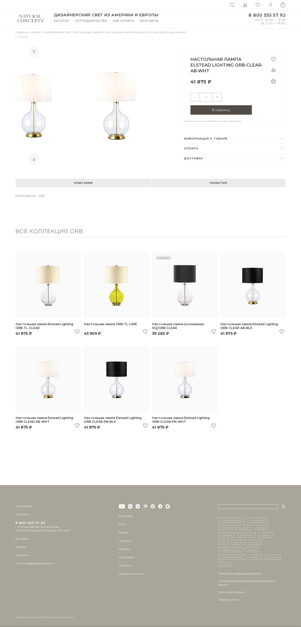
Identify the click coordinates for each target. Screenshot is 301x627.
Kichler (251, 549)
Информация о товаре (205, 138)
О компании (23, 506)
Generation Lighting (232, 557)
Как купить (123, 21)
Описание (83, 183)
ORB (42, 195)
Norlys (255, 542)
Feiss (223, 542)
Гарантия (218, 183)
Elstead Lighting (25, 195)
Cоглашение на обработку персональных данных (247, 582)
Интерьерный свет (58, 32)
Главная (21, 32)
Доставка (193, 158)
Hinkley (265, 534)
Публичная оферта (231, 592)
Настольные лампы (88, 32)
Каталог (61, 21)
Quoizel (238, 542)
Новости (125, 565)
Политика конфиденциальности (240, 573)
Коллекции (126, 557)
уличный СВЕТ (258, 520)
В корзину (221, 109)
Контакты (149, 21)
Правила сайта (228, 599)
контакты (273, 557)
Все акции (126, 516)
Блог (122, 524)
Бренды (124, 548)
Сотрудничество (91, 21)
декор (245, 527)
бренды (261, 527)
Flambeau (226, 534)
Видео (123, 532)
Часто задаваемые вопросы (34, 563)
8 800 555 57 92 (267, 15)
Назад (21, 36)
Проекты (125, 540)
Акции (256, 557)
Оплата (191, 148)
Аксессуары (227, 527)
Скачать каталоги (131, 573)
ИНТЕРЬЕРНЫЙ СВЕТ (231, 520)
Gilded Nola (246, 534)
